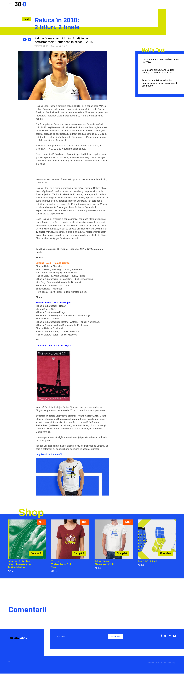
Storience (161, 662)
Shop (31, 512)
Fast (26, 19)
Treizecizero (41, 46)
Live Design (171, 662)
